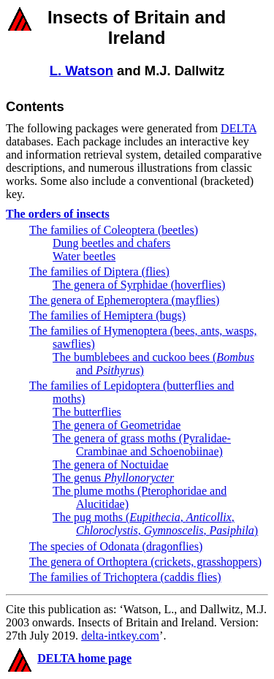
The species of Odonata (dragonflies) (115, 546)
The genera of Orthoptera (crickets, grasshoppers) (145, 561)
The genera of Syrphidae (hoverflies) (139, 284)
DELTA (238, 128)
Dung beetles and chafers (111, 243)
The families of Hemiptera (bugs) (107, 315)
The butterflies (87, 412)
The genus (113, 477)
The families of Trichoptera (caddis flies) (125, 577)
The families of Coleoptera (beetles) (113, 230)
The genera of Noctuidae (111, 464)
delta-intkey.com (120, 635)
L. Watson (81, 70)
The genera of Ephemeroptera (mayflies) (124, 300)
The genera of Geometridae (116, 425)
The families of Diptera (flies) (99, 271)
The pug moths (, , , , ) (155, 523)
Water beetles (84, 256)
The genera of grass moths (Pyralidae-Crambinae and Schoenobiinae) (142, 445)
